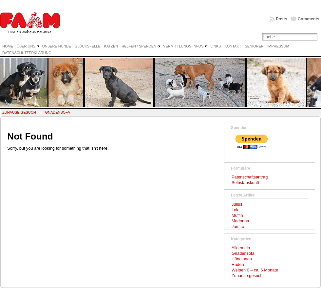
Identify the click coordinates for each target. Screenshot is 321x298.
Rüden (238, 264)
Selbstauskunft (245, 182)
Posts (281, 18)
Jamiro (238, 226)
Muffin (237, 215)
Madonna (240, 220)
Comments (308, 18)
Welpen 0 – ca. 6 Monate (255, 270)
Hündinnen (242, 258)
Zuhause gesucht (20, 112)
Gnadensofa (57, 112)
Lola (235, 209)
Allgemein (241, 247)
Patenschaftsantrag (250, 177)
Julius (237, 204)
